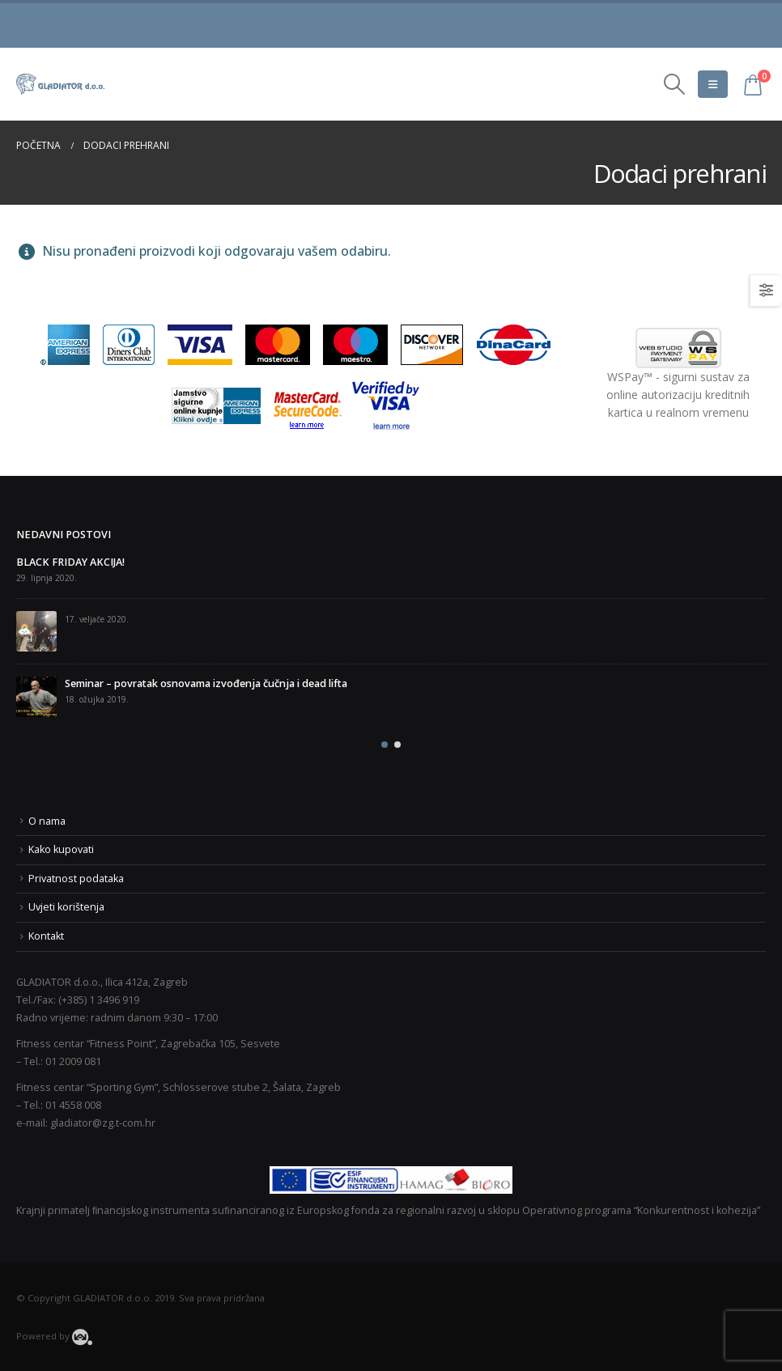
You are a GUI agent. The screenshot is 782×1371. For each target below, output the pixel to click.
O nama (47, 821)
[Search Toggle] (674, 84)
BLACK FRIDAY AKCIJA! (70, 562)
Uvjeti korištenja (66, 907)
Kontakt (46, 936)
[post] (36, 631)
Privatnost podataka (76, 878)
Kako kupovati (61, 849)
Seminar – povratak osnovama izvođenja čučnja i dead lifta (206, 683)
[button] (384, 744)
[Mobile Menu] (713, 84)
